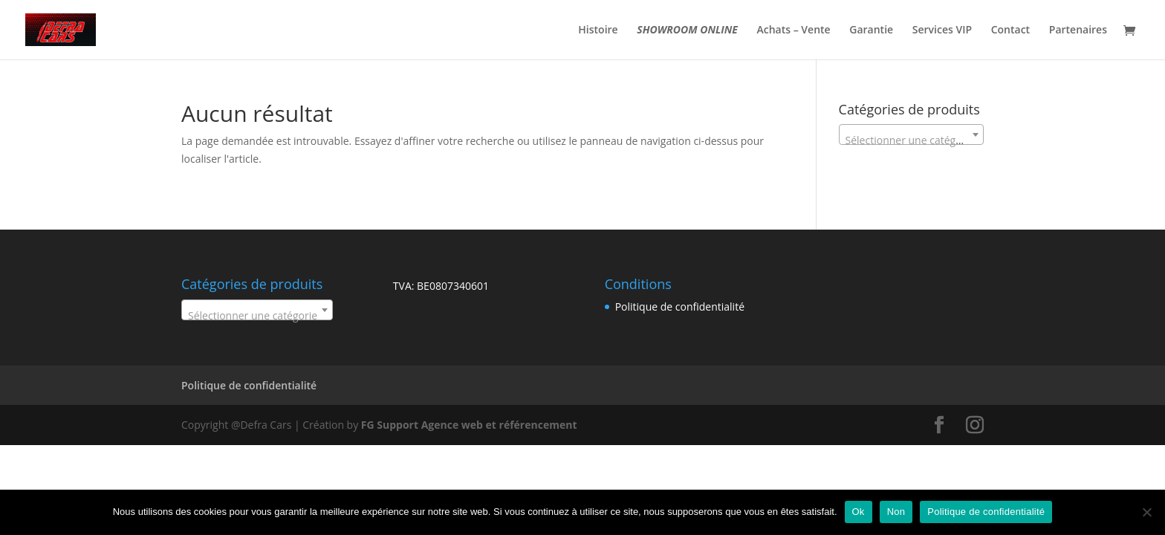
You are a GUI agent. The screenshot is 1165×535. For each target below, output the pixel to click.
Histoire (597, 30)
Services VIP (942, 30)
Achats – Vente (794, 30)
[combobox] (911, 134)
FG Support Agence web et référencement (469, 425)
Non (896, 511)
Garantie (871, 30)
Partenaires (1078, 30)
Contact (1010, 30)
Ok (858, 511)
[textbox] (911, 140)
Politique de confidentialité (679, 306)
